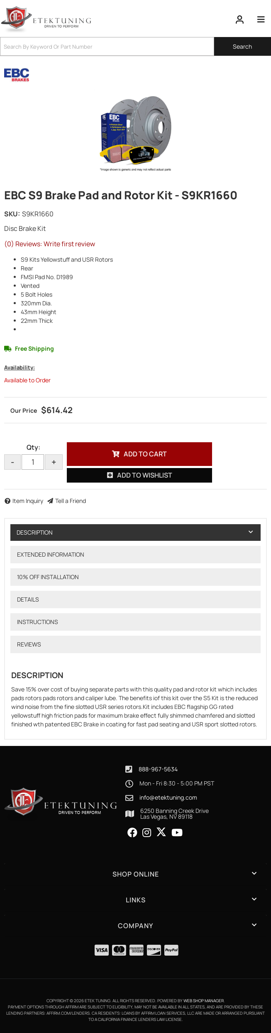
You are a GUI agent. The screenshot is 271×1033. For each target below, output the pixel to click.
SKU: (12, 213)
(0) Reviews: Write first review (49, 243)
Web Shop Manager (203, 1000)
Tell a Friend (70, 501)
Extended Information (50, 554)
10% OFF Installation (48, 577)
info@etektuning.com (168, 797)
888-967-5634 (158, 769)
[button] (135, 46)
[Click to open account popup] (239, 19)
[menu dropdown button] (260, 19)
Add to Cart (145, 453)
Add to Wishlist (144, 475)
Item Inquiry (27, 501)
